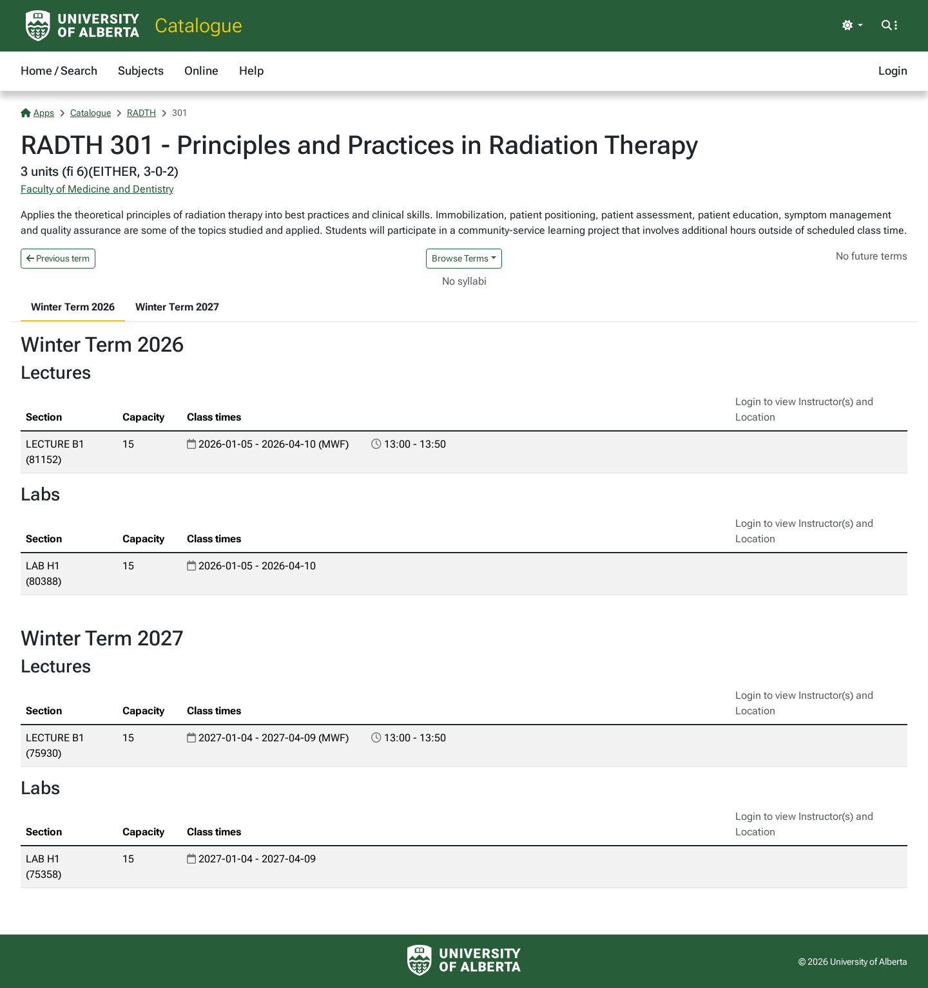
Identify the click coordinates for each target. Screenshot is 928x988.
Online (201, 70)
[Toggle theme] (852, 26)
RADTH (141, 113)
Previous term (58, 258)
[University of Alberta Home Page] (82, 25)
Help (251, 70)
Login (892, 70)
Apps (37, 113)
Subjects (141, 70)
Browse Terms (460, 258)
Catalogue (198, 25)
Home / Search (59, 70)
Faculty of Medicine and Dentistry (97, 189)
